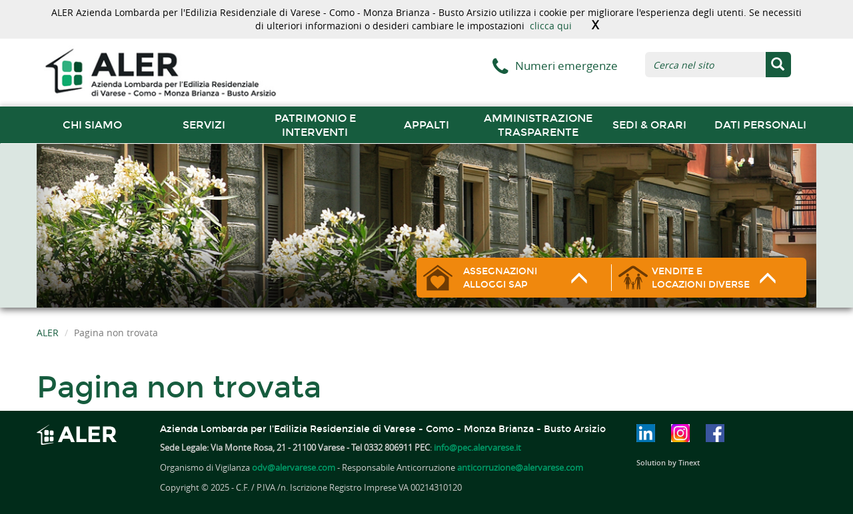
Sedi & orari (649, 125)
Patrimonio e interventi (315, 125)
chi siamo (92, 125)
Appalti (426, 125)
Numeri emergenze (566, 65)
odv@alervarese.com (293, 467)
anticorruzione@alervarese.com (520, 467)
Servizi (204, 125)
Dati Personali (760, 125)
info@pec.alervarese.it (477, 447)
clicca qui (551, 25)
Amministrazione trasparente (538, 125)
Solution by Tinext (668, 462)
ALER (48, 332)
